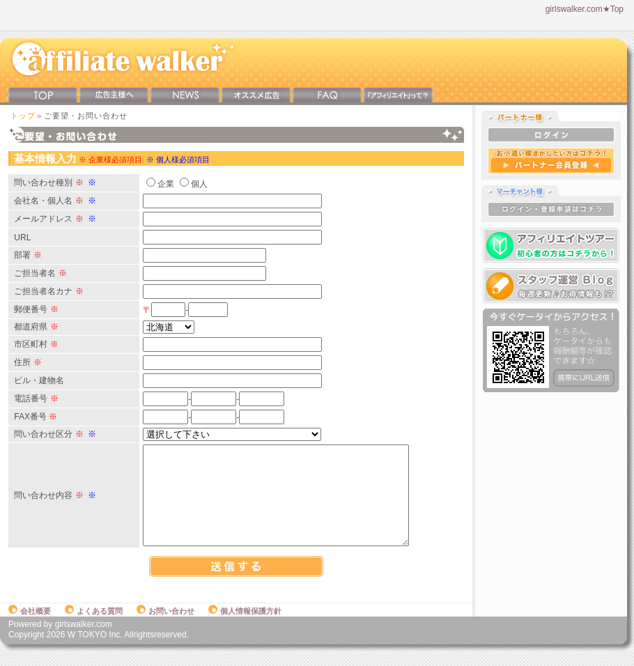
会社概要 (29, 625)
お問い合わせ (165, 625)
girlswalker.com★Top (585, 9)
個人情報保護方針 (244, 625)
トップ (23, 115)
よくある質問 (94, 625)
